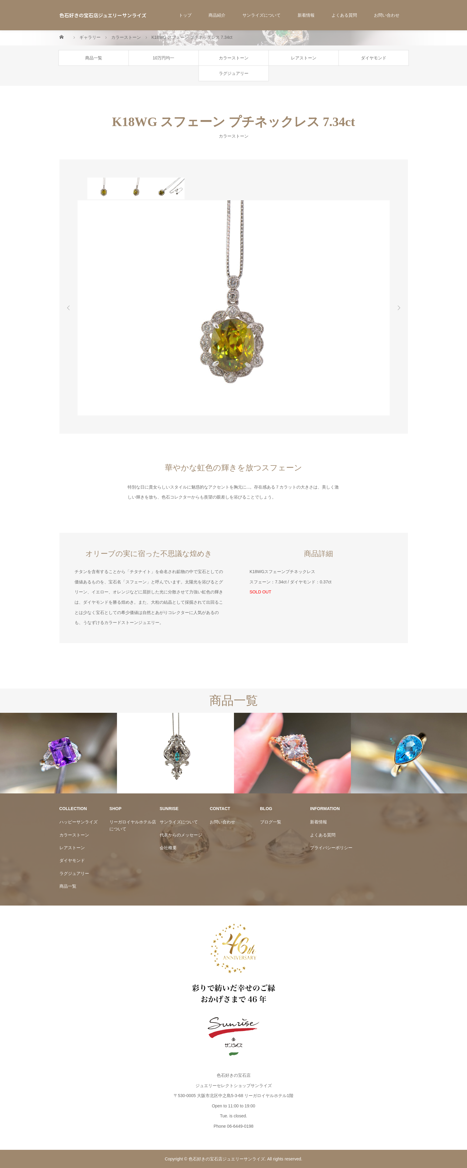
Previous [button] (68, 308)
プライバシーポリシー (331, 847)
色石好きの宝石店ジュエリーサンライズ (102, 15)
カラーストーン (234, 57)
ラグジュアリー (234, 73)
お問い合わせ (386, 15)
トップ (185, 15)
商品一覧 (93, 57)
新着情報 (306, 15)
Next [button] (399, 308)
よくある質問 (344, 15)
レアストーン (303, 57)
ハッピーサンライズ (78, 821)
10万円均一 (164, 57)
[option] (103, 188)
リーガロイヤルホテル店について (132, 825)
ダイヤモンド (373, 57)
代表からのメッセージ (181, 835)
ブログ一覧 (270, 821)
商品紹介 (216, 15)
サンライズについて (261, 15)
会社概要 (168, 847)
